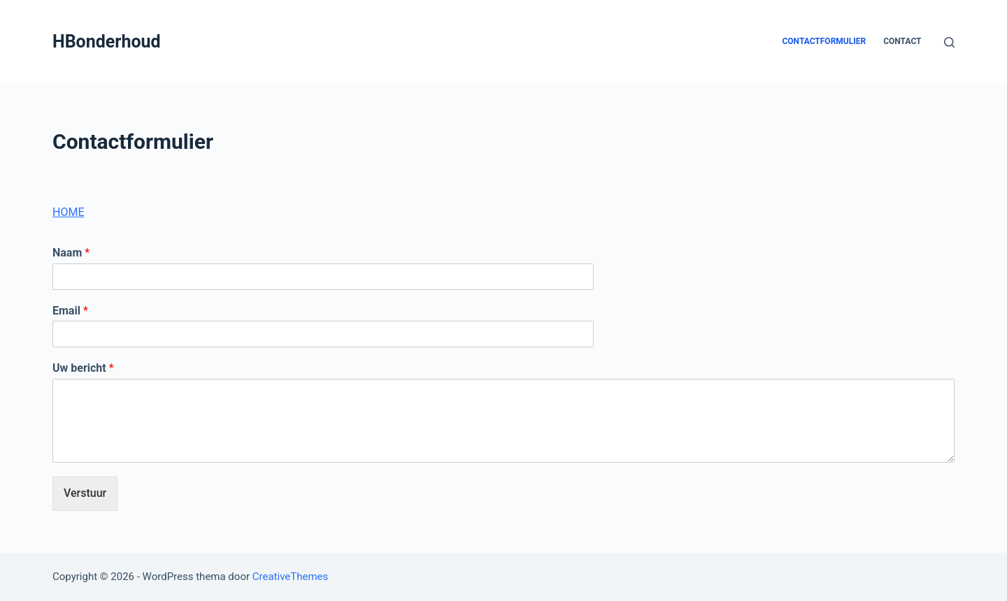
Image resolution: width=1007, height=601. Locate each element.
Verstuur (85, 493)
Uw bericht (83, 368)
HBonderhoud (106, 41)
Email (70, 310)
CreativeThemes (290, 576)
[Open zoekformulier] (949, 42)
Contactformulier (824, 41)
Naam (71, 252)
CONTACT (902, 41)
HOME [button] (68, 212)
